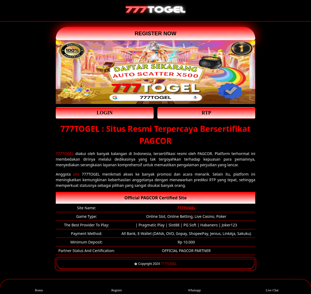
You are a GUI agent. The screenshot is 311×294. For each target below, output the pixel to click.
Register (116, 286)
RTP (206, 112)
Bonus (39, 286)
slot (76, 174)
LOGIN (105, 112)
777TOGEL (65, 153)
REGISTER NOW (156, 33)
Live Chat (272, 286)
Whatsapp (194, 286)
